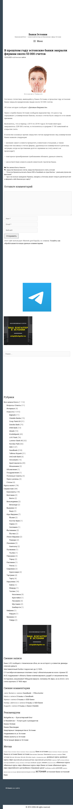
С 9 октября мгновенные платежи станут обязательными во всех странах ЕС (36, 672)
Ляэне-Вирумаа (13, 537)
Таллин (12, 591)
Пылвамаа (11, 549)
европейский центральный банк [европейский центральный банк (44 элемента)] (24, 760)
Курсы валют (9, 485)
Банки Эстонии (38, 34)
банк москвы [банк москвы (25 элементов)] (33, 754)
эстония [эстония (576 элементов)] (41, 771)
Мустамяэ (16, 604)
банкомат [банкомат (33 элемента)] (40, 754)
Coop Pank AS (15, 421)
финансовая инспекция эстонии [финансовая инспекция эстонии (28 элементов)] (26, 772)
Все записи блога (12, 167)
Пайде (12, 620)
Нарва (12, 524)
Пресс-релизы (13, 479)
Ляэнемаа (11, 543)
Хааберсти (16, 607)
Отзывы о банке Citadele (28, 706)
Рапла (11, 566)
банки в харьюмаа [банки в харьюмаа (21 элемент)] (63, 751)
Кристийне (16, 598)
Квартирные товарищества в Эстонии (20, 730)
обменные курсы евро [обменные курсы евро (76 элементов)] (13, 765)
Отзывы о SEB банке (25, 699)
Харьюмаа (11, 582)
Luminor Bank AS (16, 440)
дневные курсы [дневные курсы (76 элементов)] (53, 757)
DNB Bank (13, 428)
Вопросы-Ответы (14, 405)
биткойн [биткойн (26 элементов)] (23, 757)
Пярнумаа (11, 556)
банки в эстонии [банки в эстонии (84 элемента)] (10, 754)
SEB (10, 447)
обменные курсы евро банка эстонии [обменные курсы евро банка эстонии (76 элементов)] (37, 765)
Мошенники (14, 466)
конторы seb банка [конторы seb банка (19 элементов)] (20, 762)
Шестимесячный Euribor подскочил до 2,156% (23, 669)
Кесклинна (16, 594)
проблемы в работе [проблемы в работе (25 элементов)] (50, 768)
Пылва (12, 553)
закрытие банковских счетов (16, 170)
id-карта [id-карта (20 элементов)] (6, 751)
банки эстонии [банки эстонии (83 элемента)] (23, 754)
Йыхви (12, 517)
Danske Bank (14, 424)
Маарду (12, 588)
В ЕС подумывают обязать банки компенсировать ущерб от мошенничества (36, 675)
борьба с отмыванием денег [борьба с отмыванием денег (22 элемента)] (39, 757)
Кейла (11, 585)
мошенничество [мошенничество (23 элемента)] (51, 762)
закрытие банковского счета (38, 170)
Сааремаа (11, 569)
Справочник (9, 489)
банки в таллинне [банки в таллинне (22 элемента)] (53, 751)
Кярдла (12, 614)
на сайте (13, 788)
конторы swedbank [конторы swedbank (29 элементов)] (30, 762)
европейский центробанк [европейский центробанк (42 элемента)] (43, 760)
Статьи (9, 482)
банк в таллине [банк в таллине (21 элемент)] (12, 751)
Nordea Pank (14, 444)
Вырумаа (10, 508)
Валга (11, 498)
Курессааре (14, 572)
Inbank (11, 431)
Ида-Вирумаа (12, 514)
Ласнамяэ (16, 601)
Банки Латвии (9, 724)
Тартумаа (10, 575)
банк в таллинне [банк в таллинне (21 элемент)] (21, 751)
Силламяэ (13, 527)
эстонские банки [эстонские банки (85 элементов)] (53, 772)
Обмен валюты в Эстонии (14, 737)
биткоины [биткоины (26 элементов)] (17, 757)
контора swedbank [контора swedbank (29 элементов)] (9, 762)
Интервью (11, 408)
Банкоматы (11, 492)
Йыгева (12, 533)
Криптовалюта (15, 463)
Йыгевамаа (11, 530)
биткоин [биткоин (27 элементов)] (12, 757)
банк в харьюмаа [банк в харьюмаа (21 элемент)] (30, 751)
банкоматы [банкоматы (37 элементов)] (47, 754)
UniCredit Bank (15, 457)
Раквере (12, 540)
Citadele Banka (15, 418)
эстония (52, 170)
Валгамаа (11, 495)
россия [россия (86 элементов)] (59, 768)
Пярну (11, 559)
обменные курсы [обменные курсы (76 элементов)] (63, 762)
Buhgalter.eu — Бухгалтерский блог (18, 717)
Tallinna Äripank (15, 453)
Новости (22, 167)
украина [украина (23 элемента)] (65, 768)
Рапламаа (11, 562)
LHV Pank (13, 437)
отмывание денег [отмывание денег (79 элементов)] (37, 768)
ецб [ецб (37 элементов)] (58, 760)
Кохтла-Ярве (14, 521)
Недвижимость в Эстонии (14, 733)
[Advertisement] (38, 19)
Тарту (11, 578)
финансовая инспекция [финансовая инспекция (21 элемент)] (10, 772)
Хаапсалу (13, 546)
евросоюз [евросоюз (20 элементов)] (54, 760)
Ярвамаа (10, 617)
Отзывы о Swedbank (24, 696)
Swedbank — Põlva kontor (33, 693)
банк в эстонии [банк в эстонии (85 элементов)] (42, 752)
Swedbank (13, 450)
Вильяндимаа (12, 501)
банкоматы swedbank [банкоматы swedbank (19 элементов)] (57, 754)
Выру (11, 511)
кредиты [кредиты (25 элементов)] (39, 762)
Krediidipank (14, 434)
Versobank (13, 460)
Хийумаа (10, 610)
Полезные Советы (14, 476)
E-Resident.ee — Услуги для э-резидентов (21, 721)
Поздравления (13, 473)
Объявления (12, 469)
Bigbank (12, 415)
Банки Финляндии (11, 727)
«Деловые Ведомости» (37, 107)
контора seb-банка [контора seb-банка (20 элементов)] (64, 760)
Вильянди (13, 505)
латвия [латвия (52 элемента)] (44, 762)
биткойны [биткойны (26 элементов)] (28, 757)
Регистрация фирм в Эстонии (16, 740)
